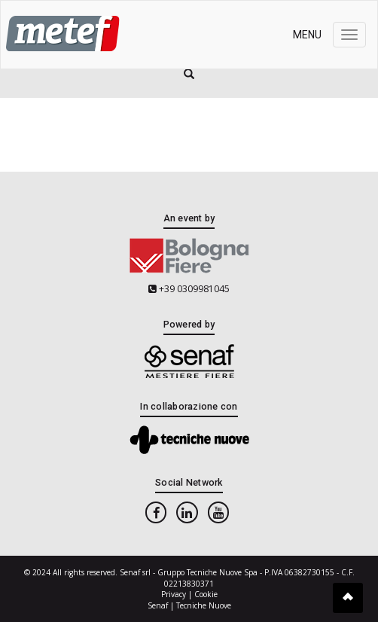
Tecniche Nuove (203, 605)
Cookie (206, 594)
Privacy (173, 594)
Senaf (158, 605)
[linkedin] (186, 512)
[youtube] (218, 512)
